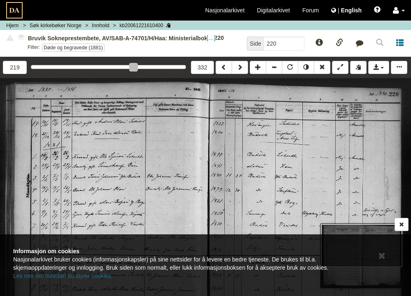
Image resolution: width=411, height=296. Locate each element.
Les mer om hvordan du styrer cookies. (63, 276)
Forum (310, 10)
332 (202, 67)
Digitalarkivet (273, 10)
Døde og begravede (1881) (73, 48)
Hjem (12, 25)
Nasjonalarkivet (225, 10)
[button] (399, 10)
